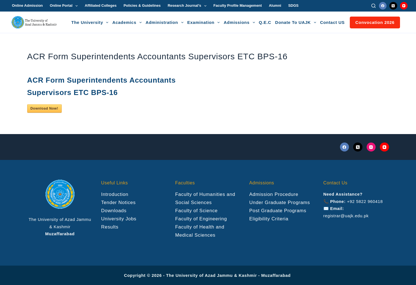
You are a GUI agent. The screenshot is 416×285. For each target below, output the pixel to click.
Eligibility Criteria (269, 218)
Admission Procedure (273, 194)
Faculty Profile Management (237, 5)
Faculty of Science (196, 210)
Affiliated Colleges (100, 5)
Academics (127, 22)
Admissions (240, 22)
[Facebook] (383, 6)
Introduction (114, 194)
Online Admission (27, 5)
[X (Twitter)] (393, 6)
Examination (204, 22)
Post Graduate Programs (277, 210)
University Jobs (119, 218)
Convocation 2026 (375, 22)
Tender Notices (118, 202)
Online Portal (65, 6)
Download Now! (44, 108)
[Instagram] (371, 147)
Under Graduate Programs (279, 202)
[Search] (373, 6)
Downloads (114, 210)
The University (90, 22)
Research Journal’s (188, 6)
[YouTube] (404, 6)
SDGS (293, 5)
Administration (165, 22)
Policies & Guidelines (141, 5)
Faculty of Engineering (201, 218)
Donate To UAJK (296, 22)
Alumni (275, 5)
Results (110, 227)
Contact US (332, 22)
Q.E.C (265, 22)
